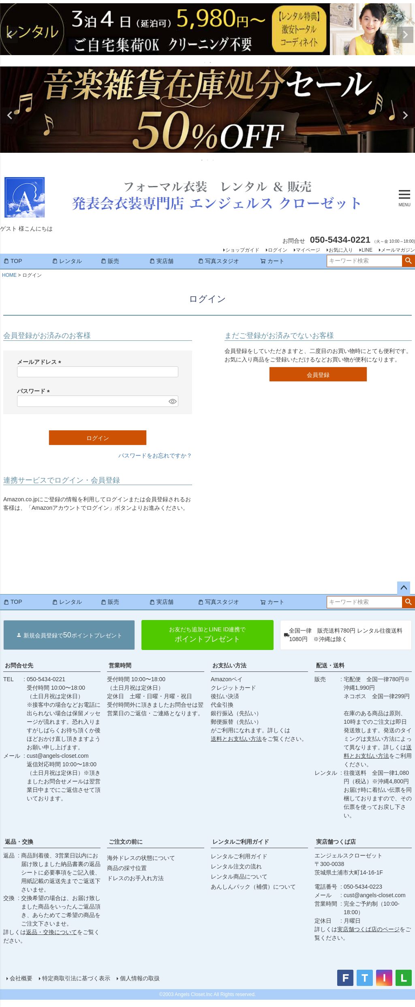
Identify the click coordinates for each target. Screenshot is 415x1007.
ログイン (277, 250)
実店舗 (161, 261)
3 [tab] (214, 160)
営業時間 (120, 665)
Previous (10, 35)
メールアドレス (40, 362)
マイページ (308, 250)
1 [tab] (205, 62)
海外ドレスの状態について (141, 858)
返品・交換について (51, 932)
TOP (12, 261)
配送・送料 (330, 665)
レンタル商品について (239, 876)
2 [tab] (211, 62)
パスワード (35, 391)
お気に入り (341, 250)
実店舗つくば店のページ (368, 929)
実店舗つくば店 (336, 841)
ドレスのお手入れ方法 (135, 878)
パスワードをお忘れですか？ (155, 455)
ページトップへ (403, 588)
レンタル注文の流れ (236, 866)
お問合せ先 (19, 665)
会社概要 (21, 978)
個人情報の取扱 (140, 978)
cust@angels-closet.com (58, 756)
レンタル (67, 261)
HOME (9, 275)
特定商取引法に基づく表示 (76, 978)
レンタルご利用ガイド (240, 841)
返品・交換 (19, 841)
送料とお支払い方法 (236, 738)
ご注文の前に (126, 841)
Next (405, 35)
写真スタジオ (218, 261)
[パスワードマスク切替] (172, 401)
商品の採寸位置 (127, 868)
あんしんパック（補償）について (253, 886)
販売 (110, 261)
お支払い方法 (229, 665)
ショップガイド (242, 250)
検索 (408, 261)
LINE (367, 250)
